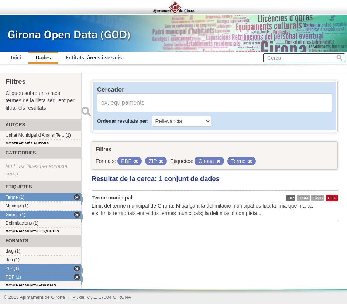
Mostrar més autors (27, 143)
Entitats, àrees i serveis (94, 57)
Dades (43, 57)
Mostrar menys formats (31, 285)
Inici (16, 57)
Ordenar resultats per (122, 121)
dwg (318, 198)
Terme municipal (112, 198)
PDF (331, 198)
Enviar (86, 111)
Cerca (339, 58)
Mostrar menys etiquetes (32, 231)
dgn (303, 198)
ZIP (290, 198)
